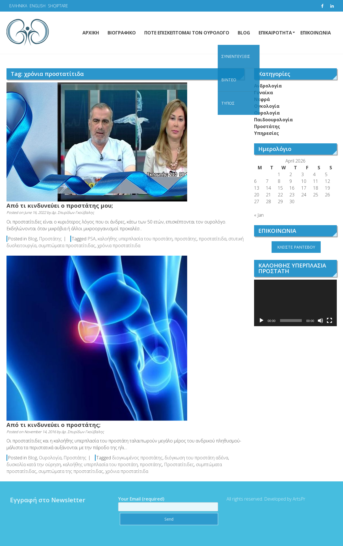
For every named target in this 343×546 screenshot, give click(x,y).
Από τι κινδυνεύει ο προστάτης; (53, 425)
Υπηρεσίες (266, 133)
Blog (32, 239)
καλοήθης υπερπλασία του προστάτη (135, 239)
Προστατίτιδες (179, 464)
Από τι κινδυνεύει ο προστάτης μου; (59, 205)
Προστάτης (50, 239)
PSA (92, 239)
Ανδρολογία (268, 86)
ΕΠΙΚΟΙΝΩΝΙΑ (315, 33)
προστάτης (185, 239)
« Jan (259, 215)
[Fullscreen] (329, 320)
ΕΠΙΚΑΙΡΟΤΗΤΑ (275, 33)
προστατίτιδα (212, 239)
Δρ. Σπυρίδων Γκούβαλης (73, 212)
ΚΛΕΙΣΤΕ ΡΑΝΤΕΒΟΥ (296, 247)
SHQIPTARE (58, 5)
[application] (295, 303)
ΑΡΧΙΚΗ (90, 33)
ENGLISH (37, 5)
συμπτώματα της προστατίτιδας (70, 471)
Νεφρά (262, 99)
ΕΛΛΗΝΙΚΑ (18, 5)
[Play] (261, 320)
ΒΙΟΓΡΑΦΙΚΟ (122, 33)
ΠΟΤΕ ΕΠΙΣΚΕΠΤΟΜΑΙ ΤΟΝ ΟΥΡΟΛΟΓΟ (186, 33)
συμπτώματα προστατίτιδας (66, 245)
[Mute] (320, 320)
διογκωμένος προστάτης (137, 458)
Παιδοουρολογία (273, 120)
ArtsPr (296, 499)
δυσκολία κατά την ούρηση (33, 464)
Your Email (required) (166, 503)
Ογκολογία (266, 106)
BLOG (244, 33)
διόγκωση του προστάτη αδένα (196, 458)
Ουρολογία (50, 458)
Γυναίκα (263, 92)
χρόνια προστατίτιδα (118, 245)
